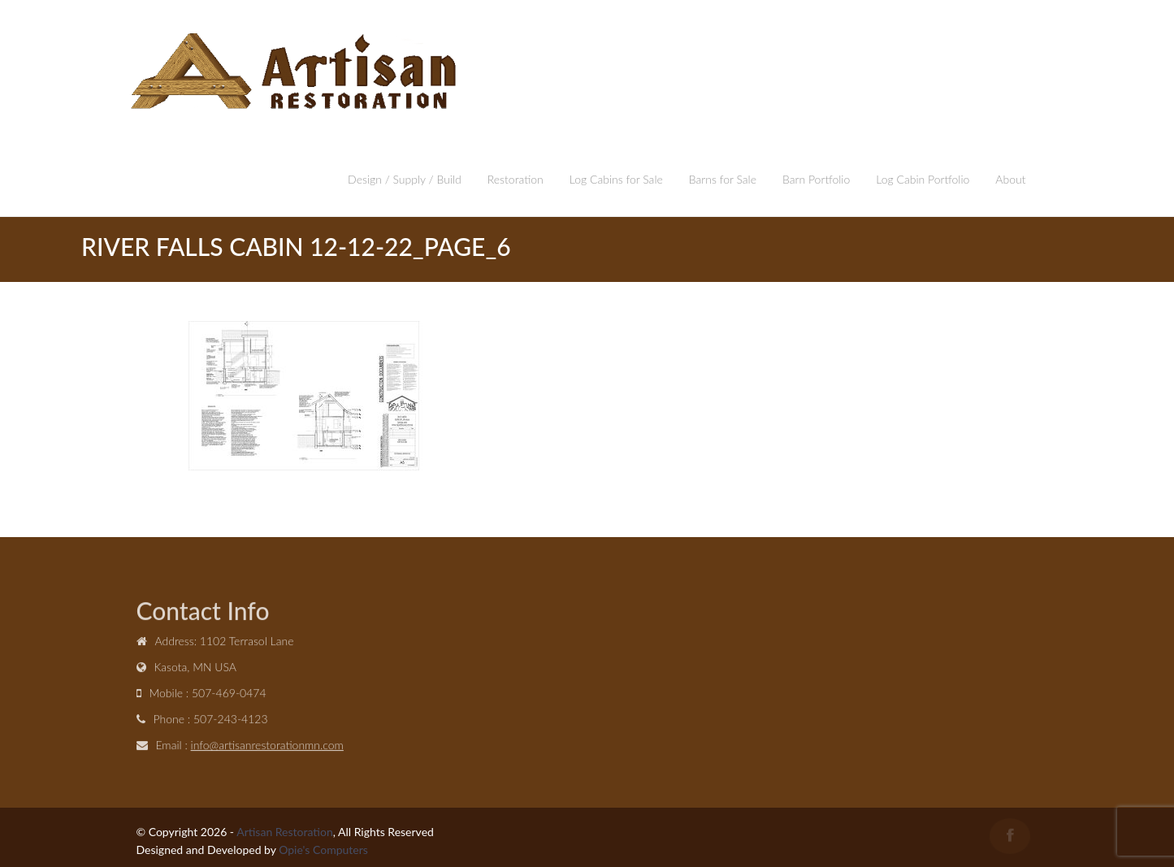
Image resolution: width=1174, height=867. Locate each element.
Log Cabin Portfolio (922, 179)
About (1010, 179)
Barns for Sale (722, 179)
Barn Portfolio (816, 179)
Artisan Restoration (284, 832)
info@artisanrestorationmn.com (267, 746)
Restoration (515, 179)
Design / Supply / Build (404, 179)
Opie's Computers (323, 849)
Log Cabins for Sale (616, 179)
